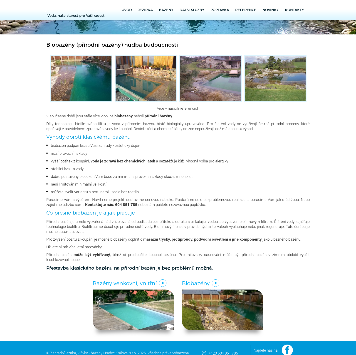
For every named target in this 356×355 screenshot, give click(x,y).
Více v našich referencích (178, 108)
